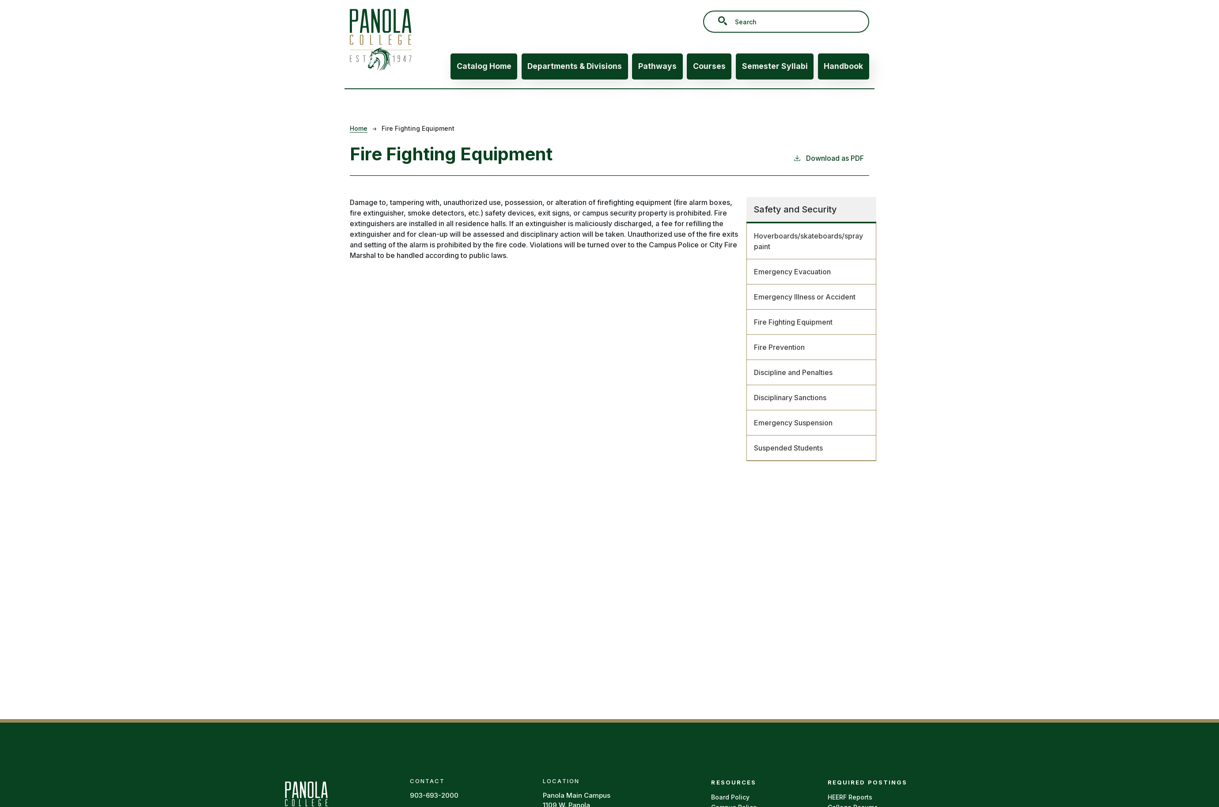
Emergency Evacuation (792, 271)
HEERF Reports (850, 797)
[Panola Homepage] (306, 801)
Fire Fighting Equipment (793, 322)
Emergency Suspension (793, 422)
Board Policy (730, 797)
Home (358, 128)
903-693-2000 (434, 795)
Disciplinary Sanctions (790, 397)
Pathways (657, 66)
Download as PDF (828, 158)
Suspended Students (788, 447)
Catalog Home (484, 66)
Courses (709, 66)
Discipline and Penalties (793, 372)
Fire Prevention (779, 347)
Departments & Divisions (574, 66)
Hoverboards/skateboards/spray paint (808, 241)
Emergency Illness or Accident (805, 296)
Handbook (843, 66)
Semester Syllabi (775, 66)
